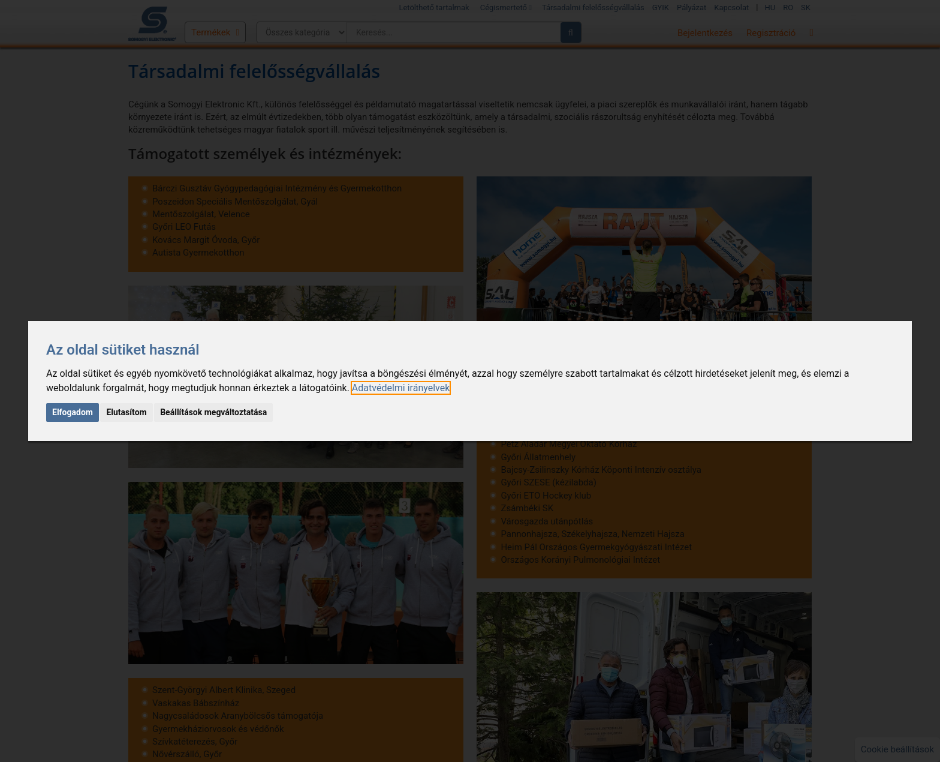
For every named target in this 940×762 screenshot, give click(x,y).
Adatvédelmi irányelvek (401, 388)
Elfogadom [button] (72, 412)
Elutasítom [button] (126, 412)
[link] (401, 388)
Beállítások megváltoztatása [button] (213, 412)
